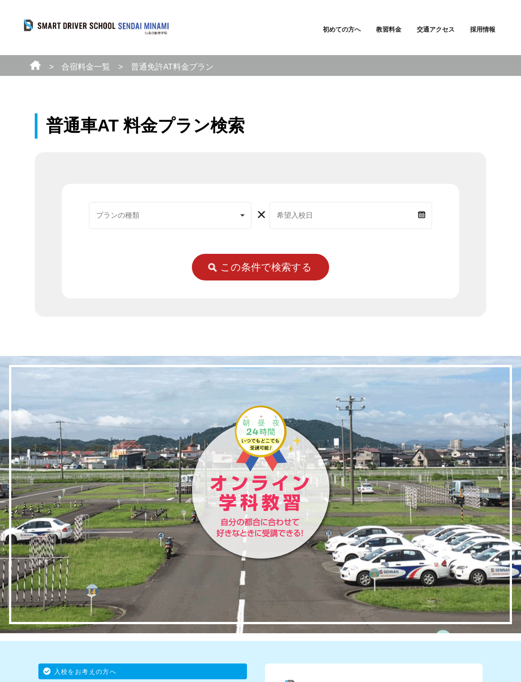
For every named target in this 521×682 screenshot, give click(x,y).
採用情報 (482, 29)
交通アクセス (436, 29)
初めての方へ (342, 29)
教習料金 (388, 29)
